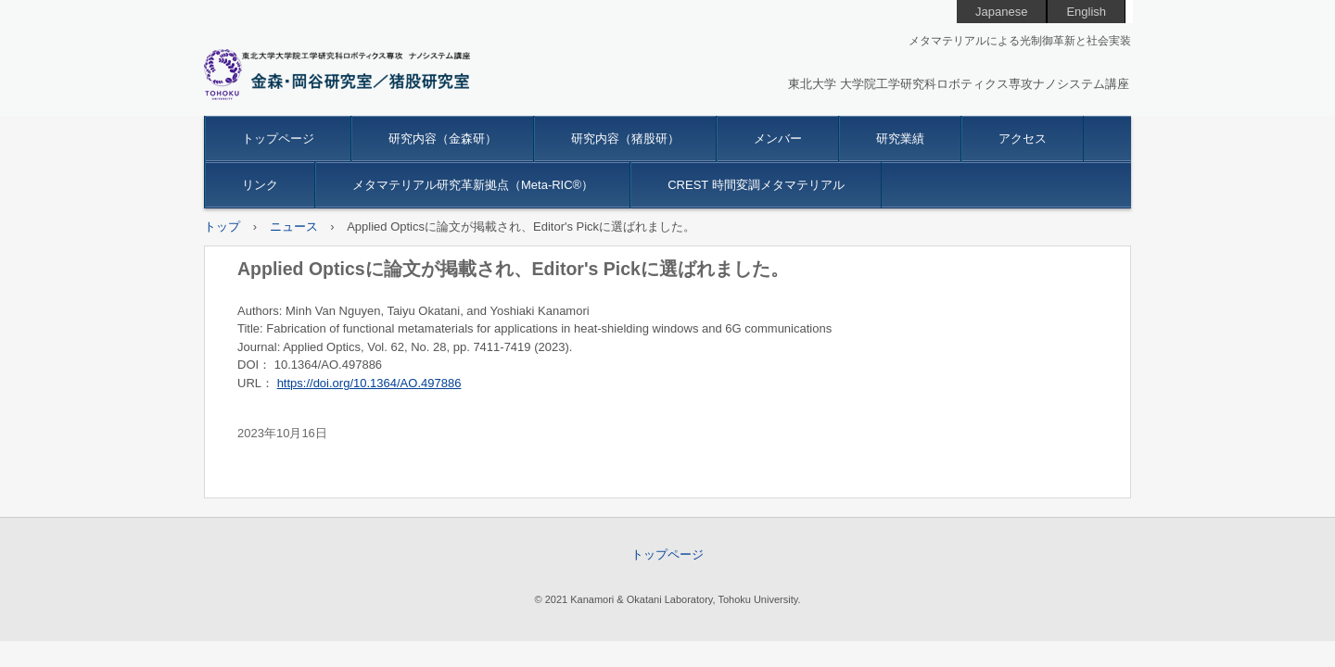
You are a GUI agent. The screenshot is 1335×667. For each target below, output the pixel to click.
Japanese (1001, 12)
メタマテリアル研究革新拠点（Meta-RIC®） (472, 185)
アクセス (1022, 138)
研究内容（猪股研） (625, 138)
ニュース (294, 226)
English (1086, 12)
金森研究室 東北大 (337, 74)
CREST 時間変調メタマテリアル (756, 185)
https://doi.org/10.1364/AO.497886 (369, 383)
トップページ (278, 138)
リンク (260, 185)
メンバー (778, 138)
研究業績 (900, 138)
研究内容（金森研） (442, 138)
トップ (222, 226)
